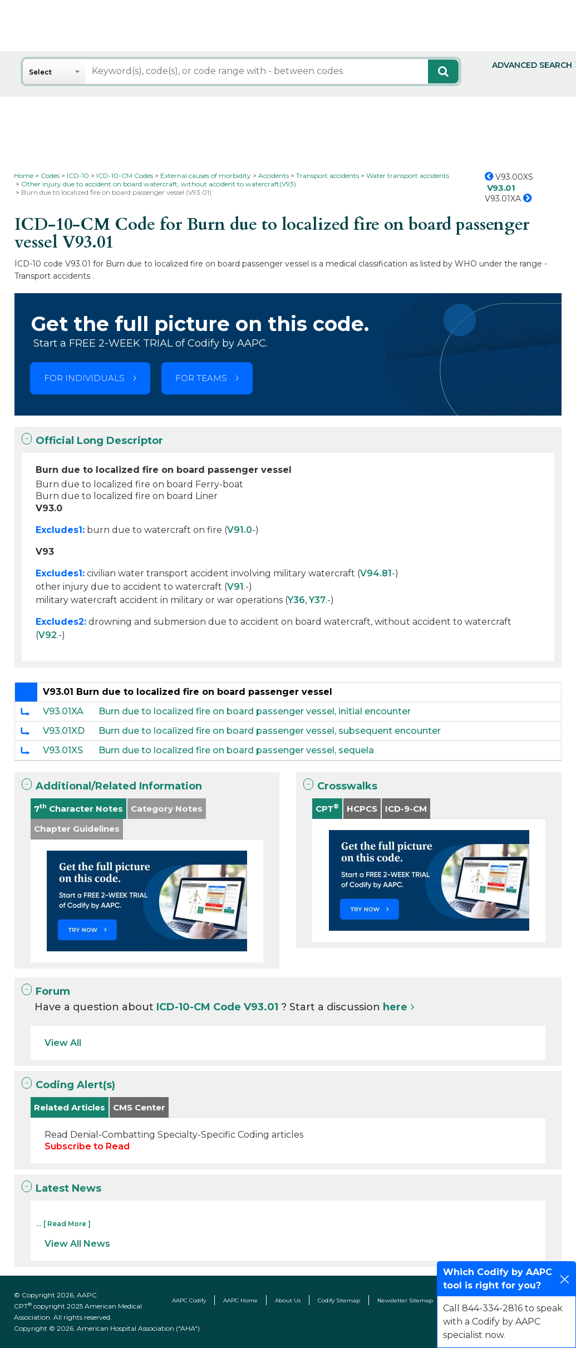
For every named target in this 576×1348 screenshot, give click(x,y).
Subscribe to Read (87, 1146)
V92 (47, 635)
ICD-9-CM (406, 808)
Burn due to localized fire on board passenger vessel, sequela (236, 750)
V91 (235, 586)
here (395, 1007)
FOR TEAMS (201, 378)
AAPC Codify (189, 1300)
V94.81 (376, 573)
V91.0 (239, 530)
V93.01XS (63, 750)
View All (63, 1043)
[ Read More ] (67, 1223)
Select (40, 72)
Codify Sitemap (339, 1300)
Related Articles (69, 1107)
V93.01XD (64, 730)
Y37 (317, 600)
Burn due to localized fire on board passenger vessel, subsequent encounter (270, 730)
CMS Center (139, 1107)
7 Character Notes (78, 808)
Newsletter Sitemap (405, 1300)
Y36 (296, 600)
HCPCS (362, 808)
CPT (327, 808)
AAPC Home (240, 1300)
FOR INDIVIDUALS (84, 378)
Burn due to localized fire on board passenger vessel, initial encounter (255, 711)
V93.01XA (63, 711)
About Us (288, 1300)
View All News (77, 1243)
